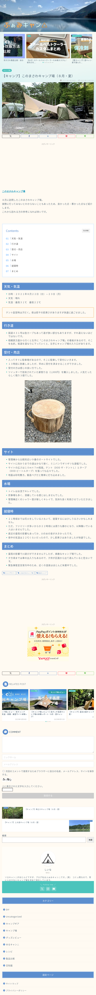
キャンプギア (12, 923)
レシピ (9, 951)
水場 (14, 260)
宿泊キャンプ (42, 573)
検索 (4, 835)
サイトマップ (12, 983)
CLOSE (86, 230)
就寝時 (15, 265)
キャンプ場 (6, 70)
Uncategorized (14, 916)
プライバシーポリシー (16, 990)
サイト (15, 254)
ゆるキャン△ (12, 944)
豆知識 (9, 965)
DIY (7, 909)
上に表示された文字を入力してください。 (23, 786)
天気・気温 (17, 238)
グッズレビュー (13, 937)
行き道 (15, 243)
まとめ (15, 271)
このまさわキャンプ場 (13, 191)
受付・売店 (17, 249)
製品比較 (10, 958)
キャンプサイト (10, 573)
